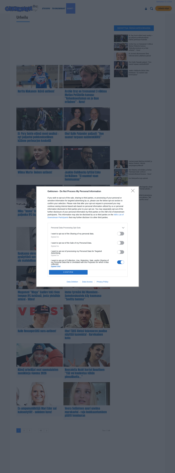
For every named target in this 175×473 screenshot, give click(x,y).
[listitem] (87, 227)
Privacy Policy (102, 282)
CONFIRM (68, 272)
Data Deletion (72, 282)
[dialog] (87, 236)
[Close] (133, 191)
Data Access (87, 282)
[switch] (120, 233)
